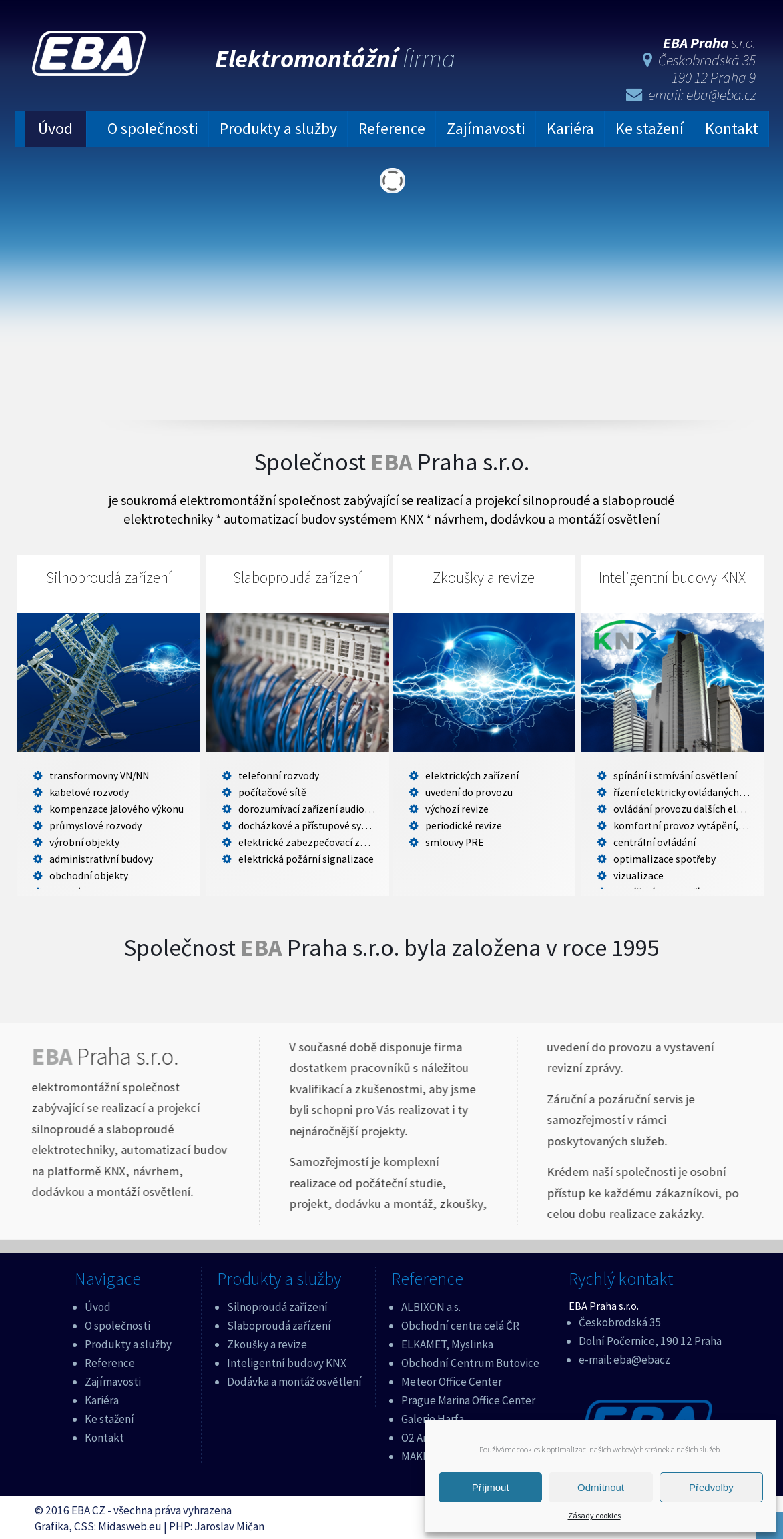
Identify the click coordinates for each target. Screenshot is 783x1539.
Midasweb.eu (130, 1523)
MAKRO (419, 1453)
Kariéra (570, 127)
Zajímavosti (486, 127)
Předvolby (711, 1487)
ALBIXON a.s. (431, 1304)
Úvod (55, 127)
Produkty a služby (278, 127)
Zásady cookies (594, 1515)
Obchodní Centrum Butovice (470, 1360)
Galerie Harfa (432, 1416)
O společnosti (152, 127)
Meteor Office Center (451, 1379)
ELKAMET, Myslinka (447, 1341)
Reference (391, 127)
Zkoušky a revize (484, 576)
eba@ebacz (641, 1357)
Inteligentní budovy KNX (672, 576)
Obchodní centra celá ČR (460, 1323)
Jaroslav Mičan (229, 1523)
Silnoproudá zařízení (109, 576)
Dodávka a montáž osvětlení (294, 1379)
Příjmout (490, 1487)
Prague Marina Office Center (468, 1397)
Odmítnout (600, 1487)
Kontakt (731, 127)
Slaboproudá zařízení (297, 576)
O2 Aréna (422, 1435)
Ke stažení (649, 127)
